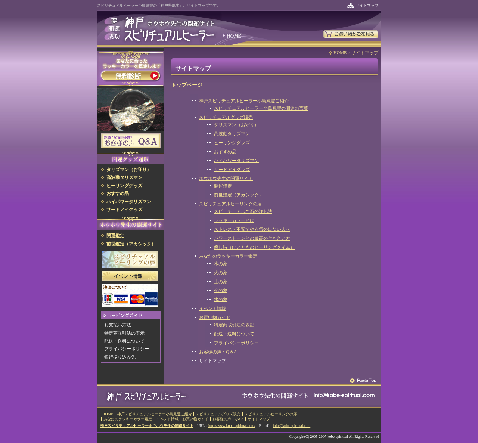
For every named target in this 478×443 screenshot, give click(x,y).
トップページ (186, 85)
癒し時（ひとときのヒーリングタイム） (254, 247)
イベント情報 (212, 308)
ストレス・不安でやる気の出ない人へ (252, 229)
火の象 (220, 272)
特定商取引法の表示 (124, 333)
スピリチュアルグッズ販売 (226, 117)
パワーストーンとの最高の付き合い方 (252, 238)
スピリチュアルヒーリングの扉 (230, 204)
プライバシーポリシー (236, 343)
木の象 (220, 263)
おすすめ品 (225, 151)
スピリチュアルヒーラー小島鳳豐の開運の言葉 (261, 108)
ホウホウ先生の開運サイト (226, 178)
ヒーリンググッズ (232, 142)
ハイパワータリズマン (236, 160)
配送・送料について (234, 334)
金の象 (220, 290)
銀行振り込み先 (120, 357)
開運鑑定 (223, 186)
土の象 (220, 281)
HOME (340, 52)
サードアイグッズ (232, 169)
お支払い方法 (117, 325)
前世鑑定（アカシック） (238, 195)
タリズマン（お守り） (236, 124)
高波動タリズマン (232, 133)
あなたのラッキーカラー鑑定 (228, 256)
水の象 (220, 299)
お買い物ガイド (214, 317)
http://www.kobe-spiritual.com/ (231, 426)
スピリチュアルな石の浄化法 (243, 211)
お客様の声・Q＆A (218, 351)
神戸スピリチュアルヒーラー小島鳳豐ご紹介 (244, 100)
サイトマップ (367, 5)
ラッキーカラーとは (234, 220)
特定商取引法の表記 (234, 325)
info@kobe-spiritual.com (292, 426)
